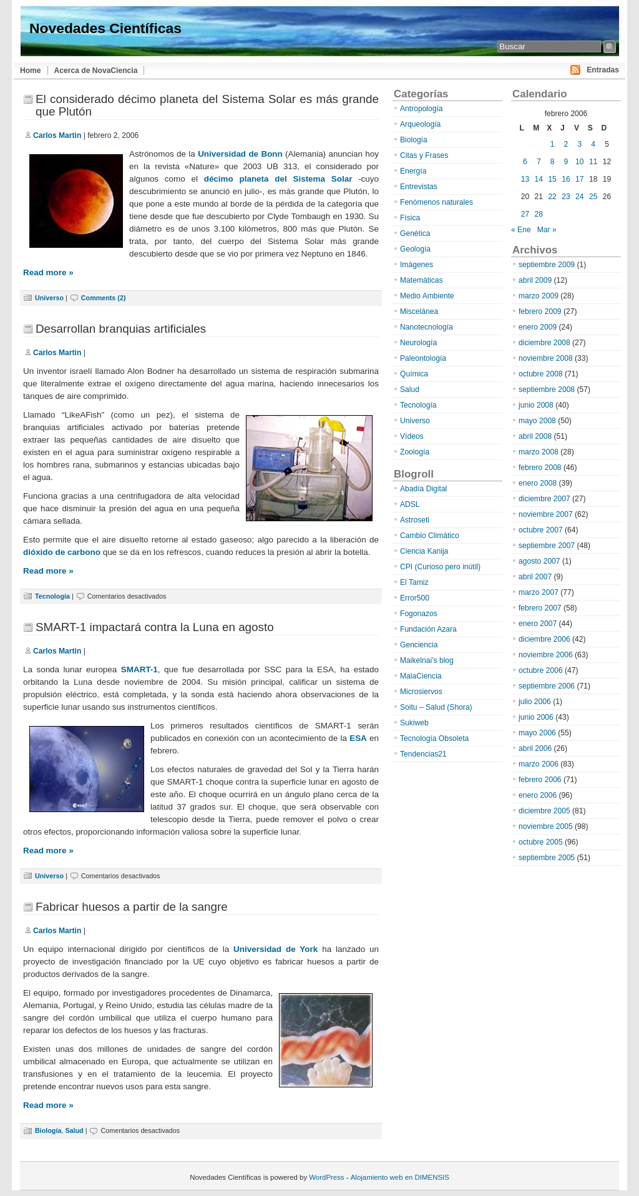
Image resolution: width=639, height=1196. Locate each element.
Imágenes (416, 264)
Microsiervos (421, 691)
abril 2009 (535, 280)
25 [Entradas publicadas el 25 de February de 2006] (593, 196)
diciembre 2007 (544, 498)
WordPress (326, 1177)
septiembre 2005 (547, 857)
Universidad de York (275, 949)
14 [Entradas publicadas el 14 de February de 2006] (539, 179)
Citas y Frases (424, 155)
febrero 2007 (540, 608)
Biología (48, 1130)
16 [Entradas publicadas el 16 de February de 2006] (566, 179)
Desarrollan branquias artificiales (121, 328)
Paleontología (423, 358)
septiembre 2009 (547, 264)
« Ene (521, 229)
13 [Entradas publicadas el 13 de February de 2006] (525, 179)
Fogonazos (418, 613)
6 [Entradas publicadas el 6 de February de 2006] (525, 161)
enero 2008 (538, 483)
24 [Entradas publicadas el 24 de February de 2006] (579, 196)
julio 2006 (535, 701)
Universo (49, 297)
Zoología (414, 452)
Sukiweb (414, 722)
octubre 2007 (541, 530)
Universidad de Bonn (240, 154)
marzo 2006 (539, 764)
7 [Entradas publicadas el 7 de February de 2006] (539, 161)
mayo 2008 (537, 420)
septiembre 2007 (547, 545)
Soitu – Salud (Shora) (436, 707)
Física (410, 217)
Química (414, 374)
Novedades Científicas (105, 28)
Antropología (421, 108)
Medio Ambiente (427, 296)
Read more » (48, 272)
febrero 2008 (540, 467)
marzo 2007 (539, 592)
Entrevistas (418, 186)
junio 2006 (536, 717)
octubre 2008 (541, 374)
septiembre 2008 (547, 389)
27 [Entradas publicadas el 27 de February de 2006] (525, 214)
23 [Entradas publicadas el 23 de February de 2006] (566, 196)
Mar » (547, 229)
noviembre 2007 (546, 514)
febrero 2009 (540, 311)
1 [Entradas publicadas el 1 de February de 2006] (552, 144)
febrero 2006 (540, 779)
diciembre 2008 (544, 342)
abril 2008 (535, 436)
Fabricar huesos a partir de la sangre (132, 906)
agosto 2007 (539, 561)
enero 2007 (538, 623)
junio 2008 (536, 405)
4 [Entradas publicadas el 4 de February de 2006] (593, 144)
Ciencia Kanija (424, 551)
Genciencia (419, 644)
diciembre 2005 (544, 810)
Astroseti (414, 520)
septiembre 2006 (547, 686)
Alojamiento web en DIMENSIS (400, 1177)
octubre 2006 (541, 670)
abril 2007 (535, 576)
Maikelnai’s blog (427, 660)
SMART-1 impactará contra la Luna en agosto (155, 627)
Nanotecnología (426, 327)
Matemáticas (421, 280)
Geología (415, 249)
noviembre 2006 (546, 654)
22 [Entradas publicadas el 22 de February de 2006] (552, 196)
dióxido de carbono (61, 552)
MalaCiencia (421, 676)
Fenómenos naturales (436, 202)
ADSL (410, 504)
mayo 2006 (537, 732)
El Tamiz (414, 582)
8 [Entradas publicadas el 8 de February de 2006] (552, 161)
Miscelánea (419, 311)
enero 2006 (538, 795)
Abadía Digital (423, 488)
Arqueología (420, 124)
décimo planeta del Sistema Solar (278, 179)
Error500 (414, 598)
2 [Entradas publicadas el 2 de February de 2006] (566, 144)
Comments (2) (103, 297)
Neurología (418, 342)
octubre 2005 (541, 842)
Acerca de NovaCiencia (96, 70)
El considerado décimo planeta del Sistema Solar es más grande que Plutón (207, 105)
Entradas (603, 70)
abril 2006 (535, 748)
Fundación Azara (428, 629)
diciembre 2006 (544, 639)
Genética (415, 233)
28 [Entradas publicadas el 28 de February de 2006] (539, 214)
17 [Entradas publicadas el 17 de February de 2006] (579, 179)
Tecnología (52, 596)
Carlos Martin (57, 135)
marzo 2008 (539, 452)
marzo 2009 (539, 296)
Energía (413, 171)
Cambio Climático (429, 535)
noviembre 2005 (546, 826)
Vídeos (412, 436)
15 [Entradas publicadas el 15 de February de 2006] (552, 179)
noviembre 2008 (546, 358)
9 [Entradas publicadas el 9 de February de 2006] (566, 161)
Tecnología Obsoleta (434, 738)
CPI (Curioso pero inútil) (440, 566)
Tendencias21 (423, 754)
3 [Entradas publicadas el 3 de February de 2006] (579, 144)
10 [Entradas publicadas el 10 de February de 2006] (579, 161)
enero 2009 (538, 327)
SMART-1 (139, 669)
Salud (74, 1130)
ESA (358, 738)
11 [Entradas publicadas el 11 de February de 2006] (593, 161)
